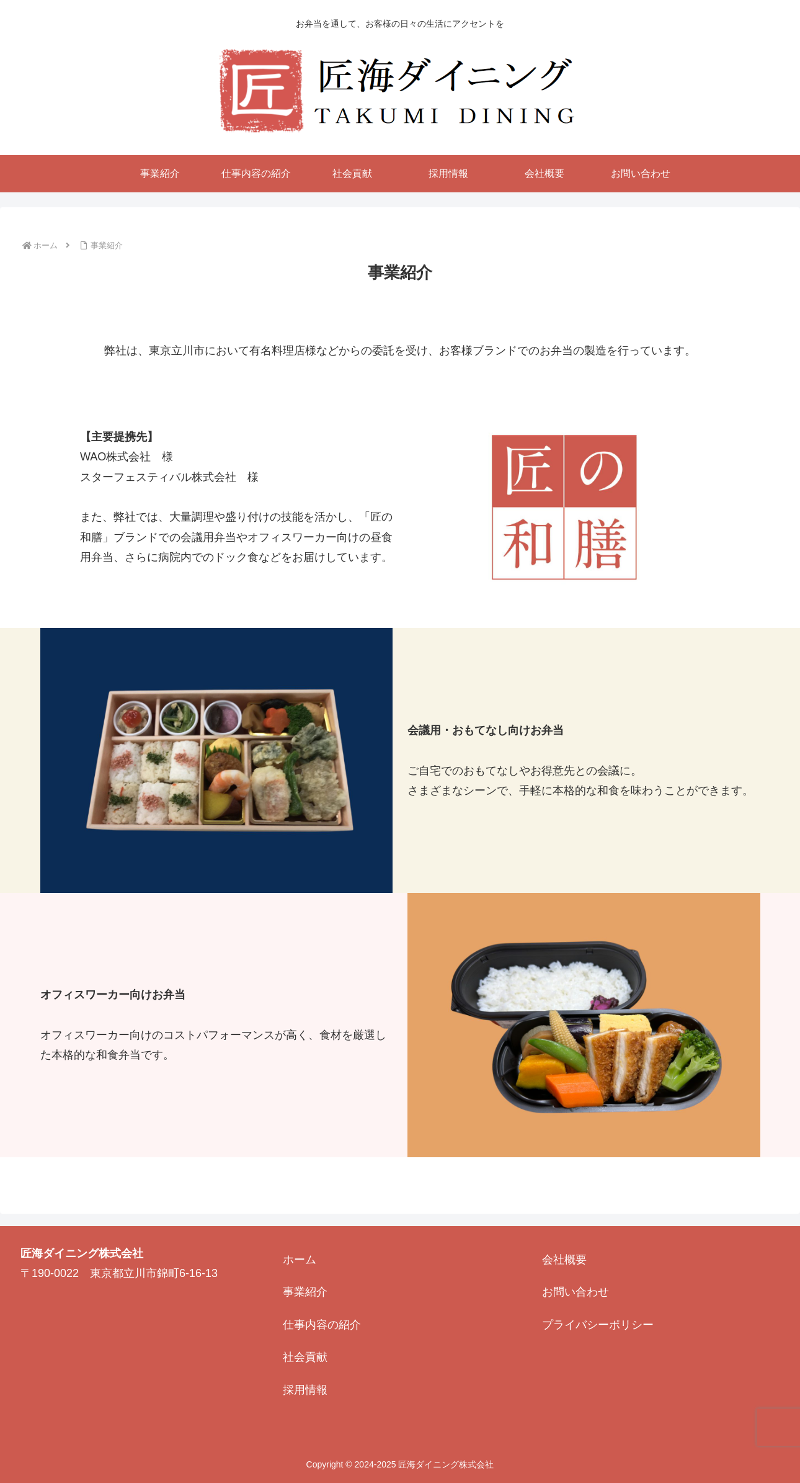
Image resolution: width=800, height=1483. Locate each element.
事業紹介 (305, 1292)
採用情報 (305, 1390)
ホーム (299, 1259)
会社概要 (564, 1259)
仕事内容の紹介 (322, 1325)
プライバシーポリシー (598, 1325)
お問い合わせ (575, 1292)
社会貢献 (305, 1357)
